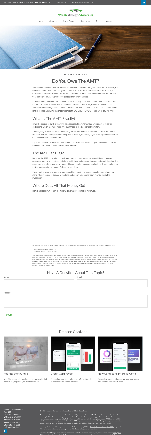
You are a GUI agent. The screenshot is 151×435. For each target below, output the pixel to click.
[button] (40, 21)
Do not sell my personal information (85, 429)
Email (79, 277)
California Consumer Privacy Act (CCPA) (102, 427)
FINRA (115, 433)
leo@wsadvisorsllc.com (82, 2)
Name (6, 277)
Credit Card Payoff (62, 373)
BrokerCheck (83, 411)
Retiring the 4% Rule (16, 373)
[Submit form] (10, 315)
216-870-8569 (59, 2)
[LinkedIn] (143, 2)
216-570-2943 (15, 422)
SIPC (119, 433)
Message (8, 293)
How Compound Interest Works (117, 373)
